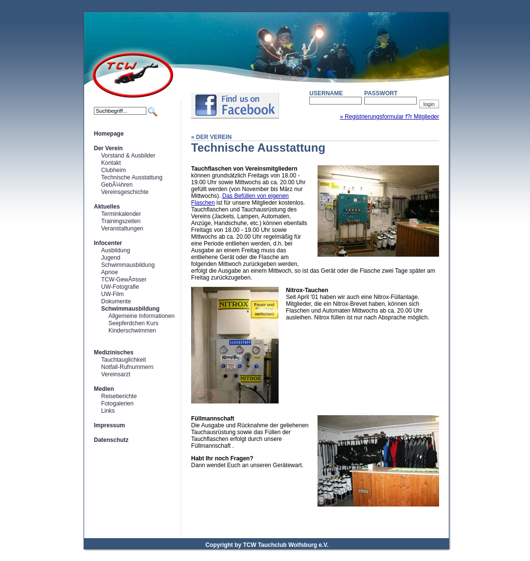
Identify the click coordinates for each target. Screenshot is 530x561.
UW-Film (112, 294)
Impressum (109, 425)
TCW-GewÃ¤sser (123, 279)
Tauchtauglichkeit (123, 359)
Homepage (109, 133)
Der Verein (108, 148)
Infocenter (108, 243)
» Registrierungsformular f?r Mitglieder (389, 116)
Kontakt (111, 162)
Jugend (110, 257)
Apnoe (109, 272)
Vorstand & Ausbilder (128, 155)
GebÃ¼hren (117, 184)
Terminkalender (121, 213)
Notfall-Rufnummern (127, 367)
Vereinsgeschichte (124, 192)
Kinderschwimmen (132, 330)
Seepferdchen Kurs (133, 323)
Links (108, 410)
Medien (104, 389)
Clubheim (113, 170)
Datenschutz (111, 440)
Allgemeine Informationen (141, 316)
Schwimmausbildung (128, 265)
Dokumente (116, 301)
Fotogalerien (117, 403)
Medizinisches (113, 352)
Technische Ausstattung (131, 177)
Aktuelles (107, 206)
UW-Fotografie (120, 286)
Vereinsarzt (115, 374)
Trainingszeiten (121, 221)
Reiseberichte (119, 396)
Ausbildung (115, 250)
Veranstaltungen (122, 228)
